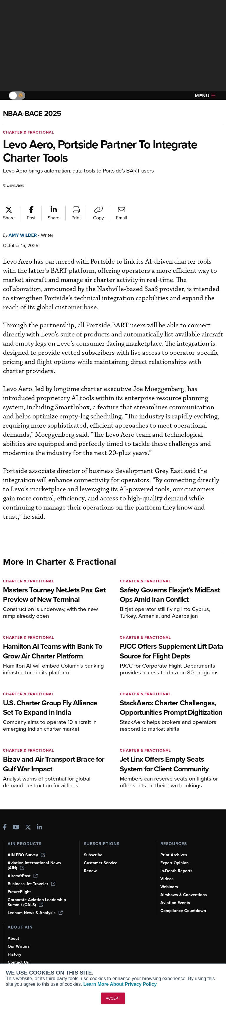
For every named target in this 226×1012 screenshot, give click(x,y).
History (14, 954)
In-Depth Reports (176, 870)
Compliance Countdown (183, 910)
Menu (205, 95)
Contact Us (18, 962)
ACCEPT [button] (113, 998)
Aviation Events (175, 902)
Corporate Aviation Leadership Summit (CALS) (37, 902)
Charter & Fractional (28, 132)
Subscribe (93, 854)
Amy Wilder (23, 235)
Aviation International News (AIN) (34, 865)
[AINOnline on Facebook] (5, 828)
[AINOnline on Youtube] (16, 828)
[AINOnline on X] (28, 828)
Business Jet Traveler (31, 883)
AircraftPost (23, 875)
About (13, 938)
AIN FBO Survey (26, 854)
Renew (90, 870)
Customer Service (100, 862)
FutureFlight (19, 891)
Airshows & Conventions (183, 894)
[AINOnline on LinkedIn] (39, 828)
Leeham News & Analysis (35, 912)
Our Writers (19, 946)
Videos (167, 878)
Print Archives (173, 854)
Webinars (169, 886)
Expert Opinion (174, 862)
